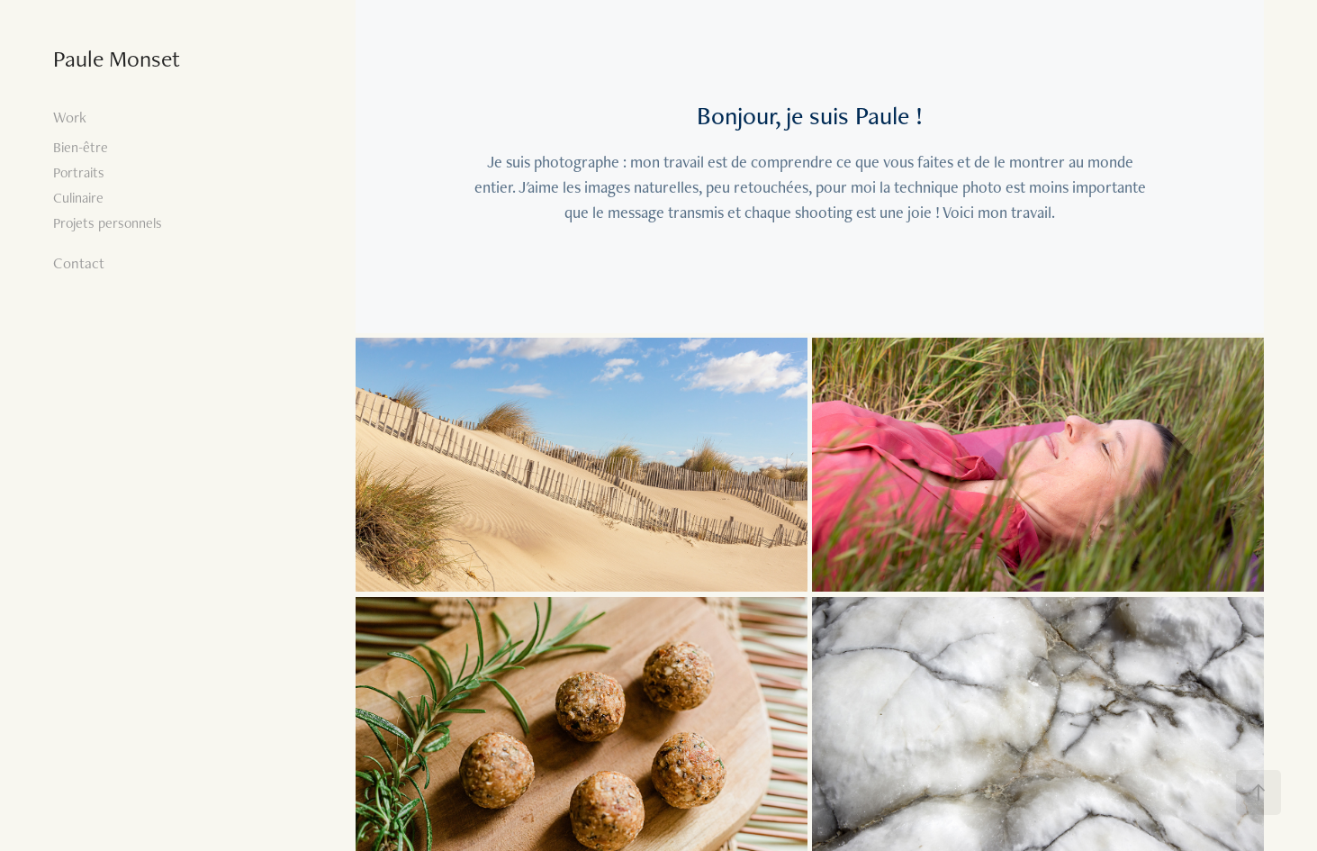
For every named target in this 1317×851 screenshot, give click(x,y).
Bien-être (80, 147)
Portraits (78, 172)
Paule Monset (116, 58)
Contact (78, 263)
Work (69, 117)
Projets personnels (107, 222)
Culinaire (78, 197)
